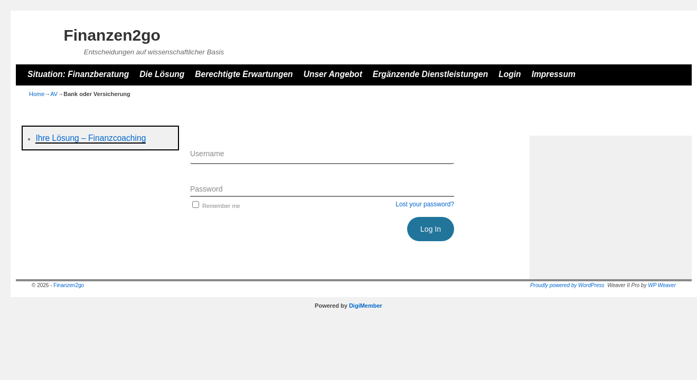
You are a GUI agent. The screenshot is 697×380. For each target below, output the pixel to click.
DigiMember (365, 305)
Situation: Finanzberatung (78, 74)
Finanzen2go (111, 35)
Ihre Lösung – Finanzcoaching (90, 138)
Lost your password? (424, 204)
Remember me (215, 206)
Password (206, 189)
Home (36, 94)
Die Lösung (161, 74)
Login (509, 74)
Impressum (554, 74)
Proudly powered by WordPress (567, 285)
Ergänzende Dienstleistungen (430, 74)
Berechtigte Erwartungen (244, 74)
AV (54, 94)
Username (207, 153)
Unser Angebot (333, 74)
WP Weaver (662, 285)
